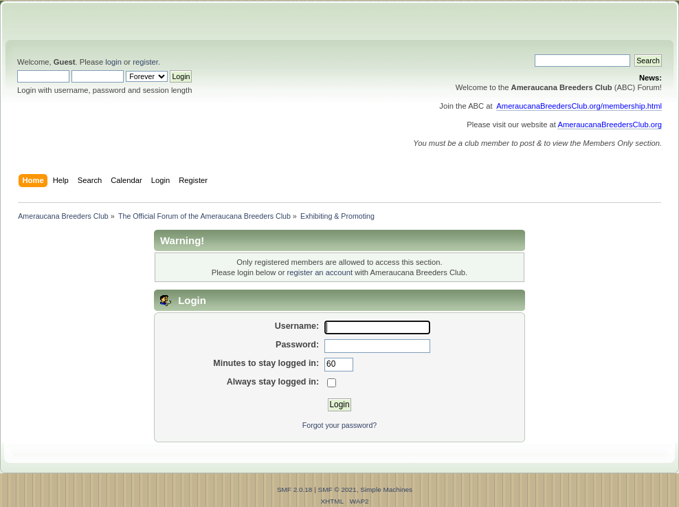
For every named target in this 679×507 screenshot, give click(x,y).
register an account (320, 272)
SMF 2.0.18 (295, 489)
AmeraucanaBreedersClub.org (609, 124)
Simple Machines (386, 489)
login (113, 62)
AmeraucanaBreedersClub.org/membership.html (579, 106)
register (145, 62)
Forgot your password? (339, 425)
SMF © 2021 (337, 489)
